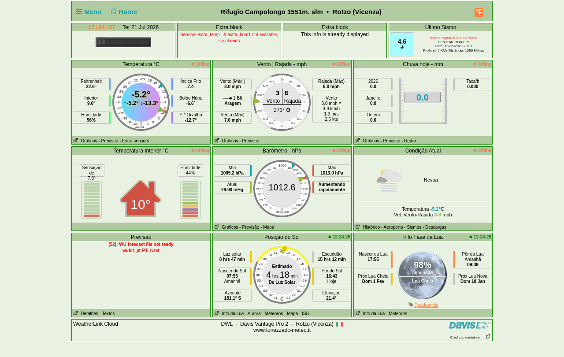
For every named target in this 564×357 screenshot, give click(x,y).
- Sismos (412, 227)
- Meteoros (272, 313)
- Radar (408, 140)
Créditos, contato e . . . (470, 337)
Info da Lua (228, 313)
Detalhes (85, 313)
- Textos (107, 313)
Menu (90, 11)
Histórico (367, 227)
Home (123, 11)
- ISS (304, 313)
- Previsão (108, 140)
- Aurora (253, 313)
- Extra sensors (134, 140)
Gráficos (84, 140)
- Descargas (434, 227)
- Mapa (267, 227)
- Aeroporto (392, 227)
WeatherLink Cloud (95, 324)
